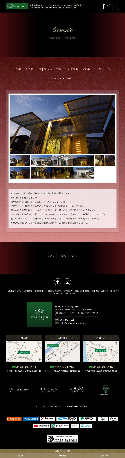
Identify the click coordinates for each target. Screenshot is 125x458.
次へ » (74, 260)
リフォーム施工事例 (24, 291)
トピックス (113, 291)
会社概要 (10, 291)
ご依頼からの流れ (54, 291)
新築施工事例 (40, 291)
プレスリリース (56, 293)
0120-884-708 (65, 367)
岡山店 (20, 455)
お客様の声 (68, 291)
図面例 (103, 291)
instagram (67, 281)
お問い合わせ (69, 293)
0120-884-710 (103, 367)
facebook (57, 281)
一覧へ (62, 260)
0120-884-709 (26, 367)
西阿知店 (62, 455)
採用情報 (95, 291)
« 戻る (51, 260)
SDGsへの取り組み (82, 291)
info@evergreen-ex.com (73, 323)
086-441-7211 (67, 319)
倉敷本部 (104, 455)
